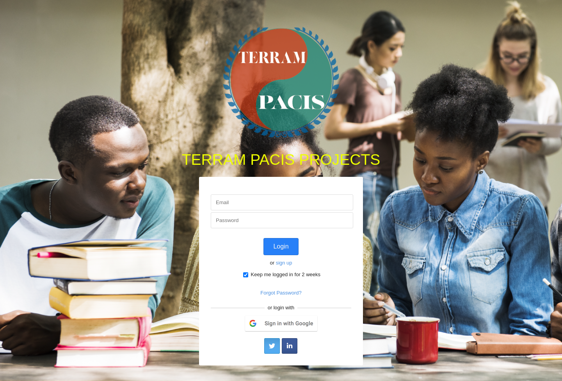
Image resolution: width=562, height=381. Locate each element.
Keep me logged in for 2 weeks (281, 274)
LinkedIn (289, 346)
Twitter (272, 346)
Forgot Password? (281, 293)
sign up (284, 263)
